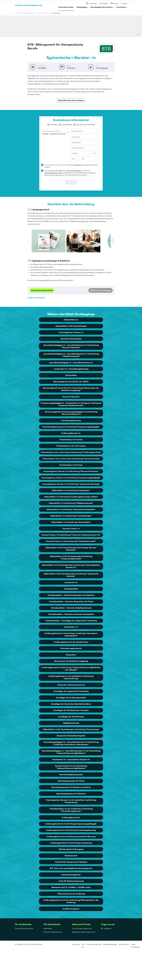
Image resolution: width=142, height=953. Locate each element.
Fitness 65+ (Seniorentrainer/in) (71, 685)
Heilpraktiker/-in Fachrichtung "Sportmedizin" (71, 522)
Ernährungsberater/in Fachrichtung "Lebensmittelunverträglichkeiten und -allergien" (71, 668)
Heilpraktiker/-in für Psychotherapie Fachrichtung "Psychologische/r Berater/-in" (71, 566)
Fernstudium (121, 7)
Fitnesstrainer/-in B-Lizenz (71, 465)
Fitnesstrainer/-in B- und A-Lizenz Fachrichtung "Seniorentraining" (71, 458)
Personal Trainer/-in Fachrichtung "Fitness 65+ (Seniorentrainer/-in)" (71, 535)
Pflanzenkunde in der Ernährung (71, 893)
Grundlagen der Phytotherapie (71, 716)
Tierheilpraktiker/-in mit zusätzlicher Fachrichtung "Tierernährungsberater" (71, 809)
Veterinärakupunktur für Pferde (71, 781)
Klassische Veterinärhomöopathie (71, 735)
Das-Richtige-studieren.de (82, 928)
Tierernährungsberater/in (71, 648)
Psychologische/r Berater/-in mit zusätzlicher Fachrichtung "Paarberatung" (71, 801)
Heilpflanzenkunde (71, 723)
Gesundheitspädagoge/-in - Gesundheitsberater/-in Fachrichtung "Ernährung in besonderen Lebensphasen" (71, 743)
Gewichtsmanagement (71, 874)
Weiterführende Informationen (71, 100)
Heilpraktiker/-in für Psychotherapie (71, 326)
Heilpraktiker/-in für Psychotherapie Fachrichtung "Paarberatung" (71, 729)
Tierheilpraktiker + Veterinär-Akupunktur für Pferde (71, 601)
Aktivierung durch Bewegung (71, 849)
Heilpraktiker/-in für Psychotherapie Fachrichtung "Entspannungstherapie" (71, 557)
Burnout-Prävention (71, 396)
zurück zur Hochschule (36, 298)
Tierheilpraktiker (71, 589)
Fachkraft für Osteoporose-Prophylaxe (71, 862)
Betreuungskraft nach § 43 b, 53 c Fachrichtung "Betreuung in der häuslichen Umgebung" (71, 389)
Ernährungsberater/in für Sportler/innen (71, 642)
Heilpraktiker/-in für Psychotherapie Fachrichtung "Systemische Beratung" (71, 574)
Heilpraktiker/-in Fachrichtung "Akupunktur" (71, 490)
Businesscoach (71, 855)
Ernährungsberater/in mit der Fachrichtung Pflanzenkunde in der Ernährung (71, 901)
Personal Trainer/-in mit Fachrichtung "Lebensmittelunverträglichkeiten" (71, 767)
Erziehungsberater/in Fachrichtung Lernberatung (71, 843)
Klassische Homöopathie (71, 338)
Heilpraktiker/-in (71, 319)
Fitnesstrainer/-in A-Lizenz (71, 439)
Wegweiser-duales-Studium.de (83, 932)
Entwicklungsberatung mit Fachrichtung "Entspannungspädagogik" (71, 427)
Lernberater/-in (71, 582)
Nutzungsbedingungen (74, 171)
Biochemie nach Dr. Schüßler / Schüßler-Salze (71, 887)
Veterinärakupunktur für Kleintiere (71, 793)
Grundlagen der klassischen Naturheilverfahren (71, 704)
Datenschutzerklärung (94, 944)
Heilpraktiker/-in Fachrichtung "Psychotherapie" (71, 516)
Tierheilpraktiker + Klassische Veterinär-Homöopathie (71, 614)
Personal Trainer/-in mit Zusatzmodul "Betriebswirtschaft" (71, 541)
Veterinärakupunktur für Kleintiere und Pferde (71, 787)
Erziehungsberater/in (71, 817)
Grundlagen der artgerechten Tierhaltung (71, 691)
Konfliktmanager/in (71, 909)
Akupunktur (71, 654)
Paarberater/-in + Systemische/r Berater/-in (71, 759)
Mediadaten (48, 928)
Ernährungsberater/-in (71, 433)
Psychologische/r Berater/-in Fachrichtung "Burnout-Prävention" (71, 471)
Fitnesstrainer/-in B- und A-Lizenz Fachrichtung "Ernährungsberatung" (71, 452)
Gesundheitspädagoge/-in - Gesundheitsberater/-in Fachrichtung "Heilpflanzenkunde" (71, 355)
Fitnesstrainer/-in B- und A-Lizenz (71, 446)
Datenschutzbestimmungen (53, 173)
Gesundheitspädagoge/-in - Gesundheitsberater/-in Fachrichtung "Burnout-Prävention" (71, 346)
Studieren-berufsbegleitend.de (24, 13)
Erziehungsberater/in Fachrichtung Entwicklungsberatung (71, 830)
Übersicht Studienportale (24, 928)
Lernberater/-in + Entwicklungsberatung (71, 369)
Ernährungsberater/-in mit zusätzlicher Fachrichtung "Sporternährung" (71, 677)
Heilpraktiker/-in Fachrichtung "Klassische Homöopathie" (71, 509)
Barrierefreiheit (124, 944)
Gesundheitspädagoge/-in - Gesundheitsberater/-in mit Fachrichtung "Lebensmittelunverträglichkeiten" (71, 752)
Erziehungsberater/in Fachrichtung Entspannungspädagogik (71, 824)
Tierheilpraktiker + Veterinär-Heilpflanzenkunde (71, 608)
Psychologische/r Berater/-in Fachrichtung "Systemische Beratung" (71, 484)
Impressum (76, 944)
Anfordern (71, 182)
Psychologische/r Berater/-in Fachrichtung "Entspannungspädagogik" (71, 477)
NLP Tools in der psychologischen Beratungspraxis (71, 868)
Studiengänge (81, 7)
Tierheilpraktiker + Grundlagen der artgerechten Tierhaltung (71, 620)
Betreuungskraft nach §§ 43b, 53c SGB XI (71, 381)
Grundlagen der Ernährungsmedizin (71, 697)
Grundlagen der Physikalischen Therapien (71, 710)
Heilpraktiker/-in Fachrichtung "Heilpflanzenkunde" (71, 503)
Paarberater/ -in (71, 627)
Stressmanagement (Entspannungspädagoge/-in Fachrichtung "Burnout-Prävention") (71, 412)
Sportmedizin (71, 375)
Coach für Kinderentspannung (71, 881)
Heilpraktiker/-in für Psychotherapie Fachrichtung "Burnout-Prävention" (71, 548)
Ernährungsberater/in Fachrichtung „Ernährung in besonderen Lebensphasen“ (71, 634)
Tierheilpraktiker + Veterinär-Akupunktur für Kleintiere (71, 595)
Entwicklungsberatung (71, 420)
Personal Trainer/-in (71, 528)
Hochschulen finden (66, 7)
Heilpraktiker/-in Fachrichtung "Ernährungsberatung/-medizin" (71, 496)
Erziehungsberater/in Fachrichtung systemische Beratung (71, 836)
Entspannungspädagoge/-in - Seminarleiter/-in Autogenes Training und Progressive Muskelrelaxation (71, 404)
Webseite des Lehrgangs (100, 290)
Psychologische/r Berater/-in (71, 332)
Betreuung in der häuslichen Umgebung (71, 661)
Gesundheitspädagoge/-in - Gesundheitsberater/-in (71, 362)
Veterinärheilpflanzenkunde (71, 774)
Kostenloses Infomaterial (42, 290)
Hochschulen (78, 165)
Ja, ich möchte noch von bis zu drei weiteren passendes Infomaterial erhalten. (71, 166)
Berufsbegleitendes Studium (101, 7)
